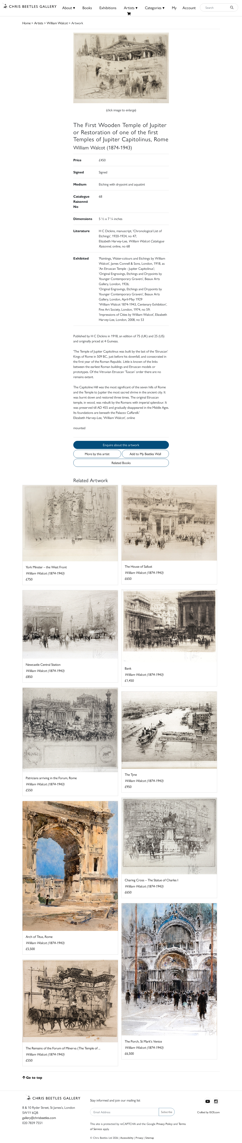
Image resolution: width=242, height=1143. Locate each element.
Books (87, 7)
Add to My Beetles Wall (145, 453)
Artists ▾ (130, 7)
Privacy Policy (164, 1124)
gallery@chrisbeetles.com (39, 1117)
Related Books (121, 462)
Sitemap (149, 1138)
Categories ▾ (154, 7)
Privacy (139, 1138)
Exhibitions (107, 7)
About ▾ (68, 7)
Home (26, 22)
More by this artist (97, 453)
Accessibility (126, 1138)
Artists (38, 22)
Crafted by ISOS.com (208, 1112)
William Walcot (57, 22)
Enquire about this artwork (121, 444)
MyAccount (184, 7)
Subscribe (166, 1112)
